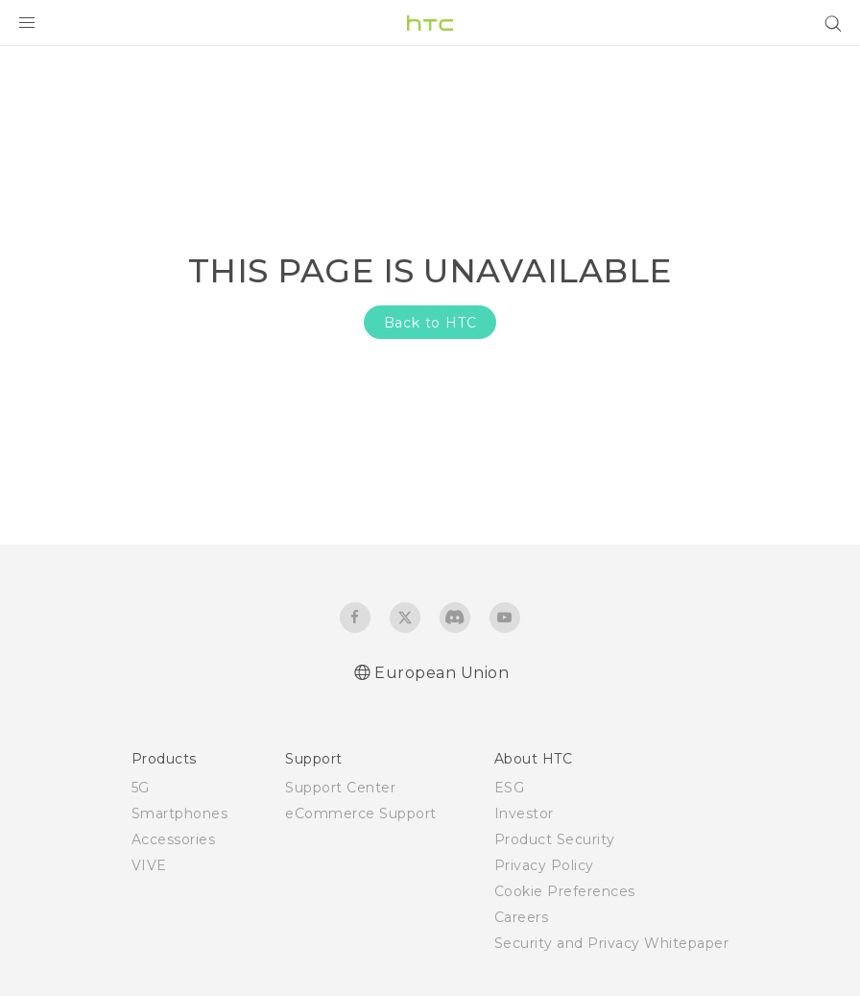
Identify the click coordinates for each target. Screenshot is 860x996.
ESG (509, 787)
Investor (524, 813)
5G (140, 787)
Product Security (554, 839)
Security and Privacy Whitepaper (611, 943)
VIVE (149, 865)
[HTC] (430, 23)
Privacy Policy (544, 865)
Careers (521, 917)
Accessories (173, 839)
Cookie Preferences (564, 891)
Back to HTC (430, 322)
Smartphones (179, 813)
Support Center (340, 787)
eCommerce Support (361, 813)
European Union (441, 673)
